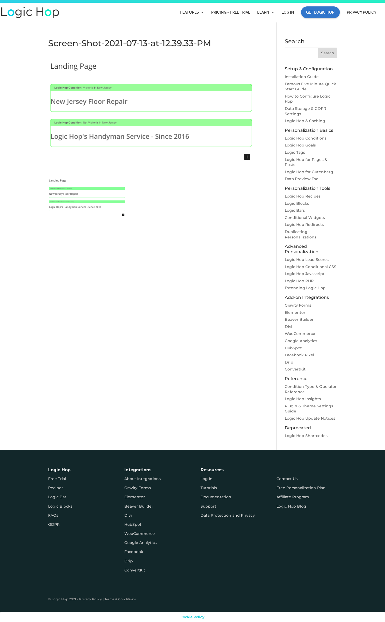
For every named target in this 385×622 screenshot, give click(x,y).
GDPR (54, 524)
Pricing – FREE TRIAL (230, 12)
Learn (263, 12)
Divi (288, 326)
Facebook (133, 551)
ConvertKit (295, 369)
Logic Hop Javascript (305, 273)
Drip (289, 362)
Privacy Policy (361, 12)
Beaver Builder (299, 319)
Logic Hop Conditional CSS (310, 266)
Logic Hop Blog (291, 506)
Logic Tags (295, 152)
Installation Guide (302, 76)
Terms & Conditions (120, 599)
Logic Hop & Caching (305, 120)
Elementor (295, 312)
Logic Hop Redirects (304, 224)
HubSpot (293, 348)
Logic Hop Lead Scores (307, 259)
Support (208, 506)
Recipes (55, 487)
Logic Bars (295, 210)
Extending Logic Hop (305, 287)
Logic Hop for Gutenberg (309, 171)
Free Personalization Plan (301, 487)
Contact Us (287, 478)
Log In (288, 12)
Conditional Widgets (305, 217)
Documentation (216, 496)
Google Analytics (301, 340)
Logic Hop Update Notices (310, 418)
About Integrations (142, 478)
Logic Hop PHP (299, 281)
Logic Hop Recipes (303, 196)
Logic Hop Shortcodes (306, 435)
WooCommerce (300, 333)
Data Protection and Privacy (228, 515)
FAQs (53, 515)
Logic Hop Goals (300, 145)
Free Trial (57, 478)
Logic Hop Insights (303, 398)
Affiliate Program (292, 496)
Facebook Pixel (299, 355)
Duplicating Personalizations (300, 234)
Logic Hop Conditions (305, 138)
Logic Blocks (297, 203)
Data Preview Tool (302, 178)
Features (189, 12)
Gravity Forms (298, 305)
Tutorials (209, 487)
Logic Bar (57, 496)
